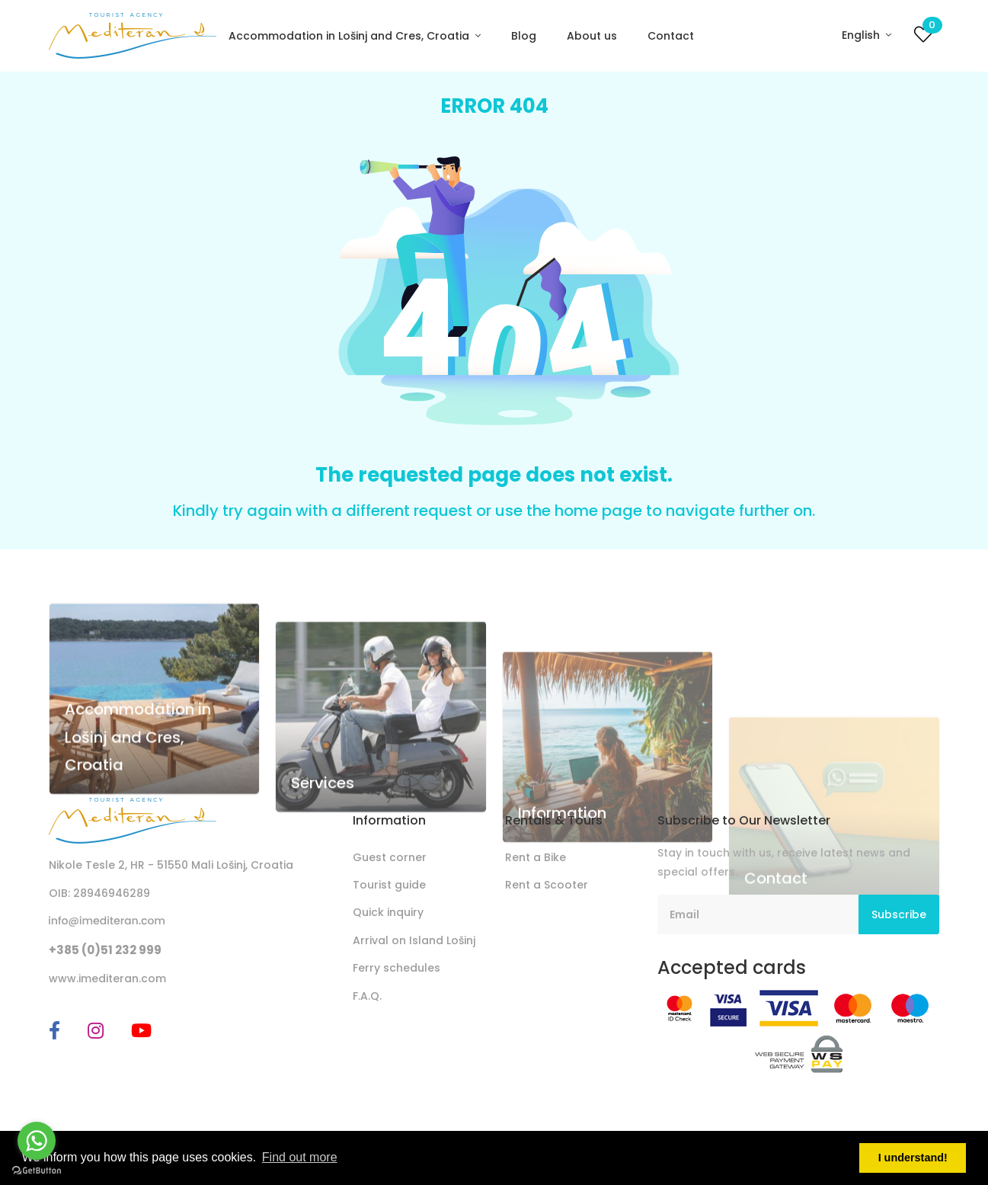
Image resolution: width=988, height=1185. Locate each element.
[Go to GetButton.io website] (36, 1169)
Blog (523, 35)
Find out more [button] (299, 1157)
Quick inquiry (388, 912)
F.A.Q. (367, 996)
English (862, 35)
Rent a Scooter (546, 884)
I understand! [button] (913, 1157)
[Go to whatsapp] (37, 1141)
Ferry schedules (396, 967)
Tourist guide (389, 884)
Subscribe (898, 914)
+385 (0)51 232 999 (105, 950)
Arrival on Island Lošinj (414, 940)
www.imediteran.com (107, 978)
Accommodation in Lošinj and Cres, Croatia (350, 35)
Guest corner (390, 857)
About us (592, 35)
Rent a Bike (535, 857)
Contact (670, 35)
